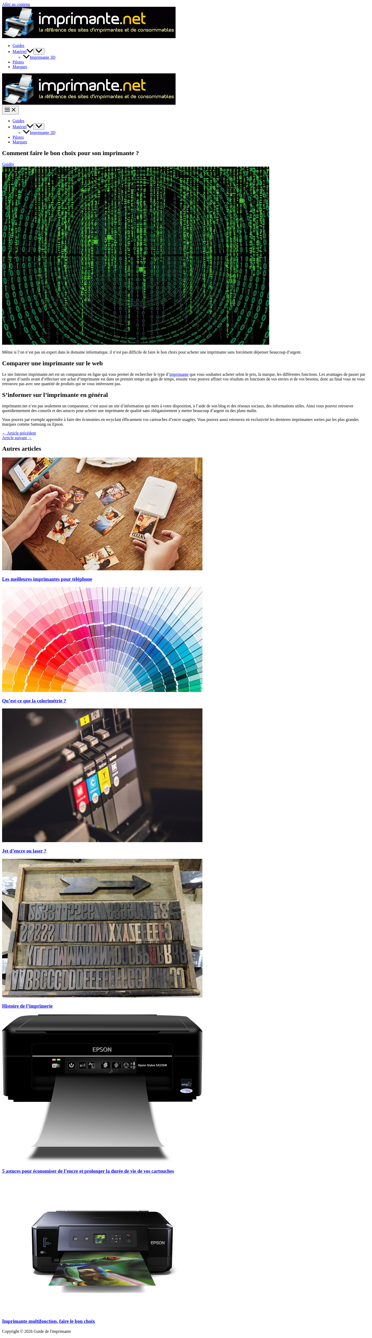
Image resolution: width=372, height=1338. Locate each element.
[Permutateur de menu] (38, 51)
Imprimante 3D (39, 57)
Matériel (23, 51)
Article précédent (19, 433)
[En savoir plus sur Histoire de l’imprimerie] (102, 996)
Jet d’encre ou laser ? (24, 851)
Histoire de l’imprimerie (27, 1006)
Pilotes (18, 62)
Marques (20, 66)
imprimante (179, 374)
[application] (30, 51)
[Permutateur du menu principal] (10, 110)
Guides (18, 45)
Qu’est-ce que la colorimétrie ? (34, 700)
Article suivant (17, 438)
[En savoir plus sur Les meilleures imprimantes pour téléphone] (102, 569)
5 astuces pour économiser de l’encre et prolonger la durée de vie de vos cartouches (88, 1171)
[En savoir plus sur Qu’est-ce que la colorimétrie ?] (102, 690)
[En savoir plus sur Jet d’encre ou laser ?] (102, 840)
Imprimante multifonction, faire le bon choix (48, 1321)
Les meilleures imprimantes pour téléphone (47, 579)
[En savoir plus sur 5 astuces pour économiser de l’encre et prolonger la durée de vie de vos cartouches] (102, 1161)
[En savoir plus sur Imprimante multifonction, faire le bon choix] (102, 1311)
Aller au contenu (16, 4)
